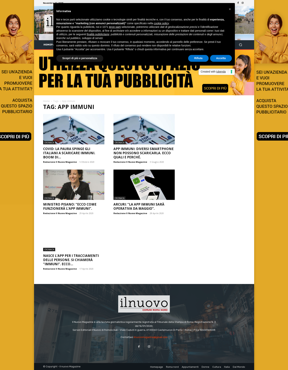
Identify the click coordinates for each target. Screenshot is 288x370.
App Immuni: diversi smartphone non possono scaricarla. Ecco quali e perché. (143, 153)
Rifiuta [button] (198, 58)
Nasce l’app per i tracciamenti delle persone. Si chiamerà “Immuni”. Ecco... (71, 259)
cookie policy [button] (161, 23)
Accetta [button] (221, 58)
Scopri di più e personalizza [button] (79, 58)
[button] (240, 44)
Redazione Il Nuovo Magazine (60, 161)
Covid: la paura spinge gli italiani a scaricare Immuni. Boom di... (69, 153)
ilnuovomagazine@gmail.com (151, 337)
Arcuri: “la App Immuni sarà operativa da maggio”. (138, 206)
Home (46, 101)
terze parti (115, 26)
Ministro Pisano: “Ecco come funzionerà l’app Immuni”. (69, 206)
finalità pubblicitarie (98, 34)
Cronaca (49, 142)
